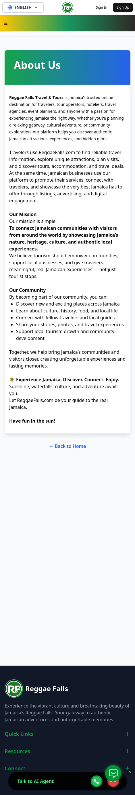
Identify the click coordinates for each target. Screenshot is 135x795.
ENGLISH (22, 7)
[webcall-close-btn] (113, 781)
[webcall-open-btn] (96, 781)
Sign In (101, 7)
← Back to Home (67, 446)
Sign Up (123, 7)
